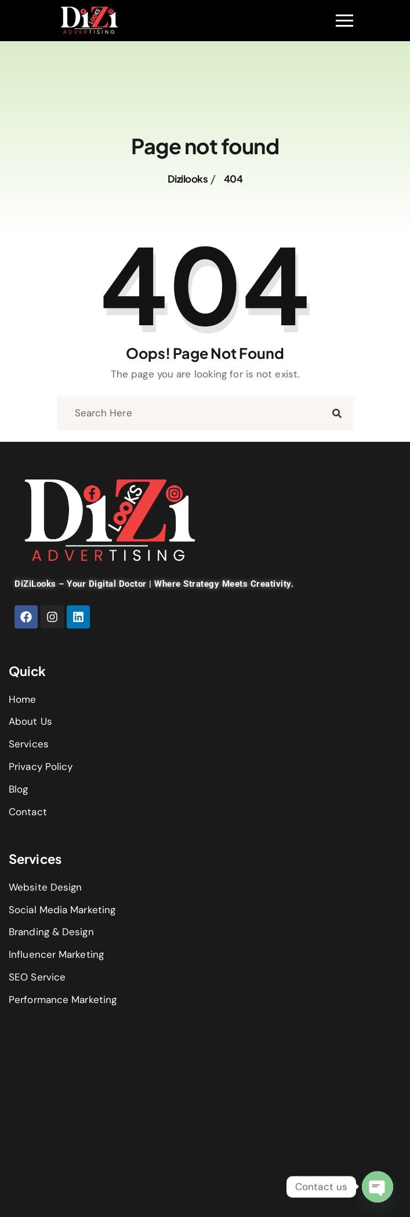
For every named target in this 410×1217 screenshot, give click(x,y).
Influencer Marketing (56, 954)
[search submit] (337, 414)
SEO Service (37, 977)
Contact (28, 811)
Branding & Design (51, 931)
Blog (18, 789)
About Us (30, 721)
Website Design (45, 887)
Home (22, 699)
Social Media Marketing (62, 909)
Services (29, 744)
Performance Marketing (63, 999)
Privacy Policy (40, 766)
